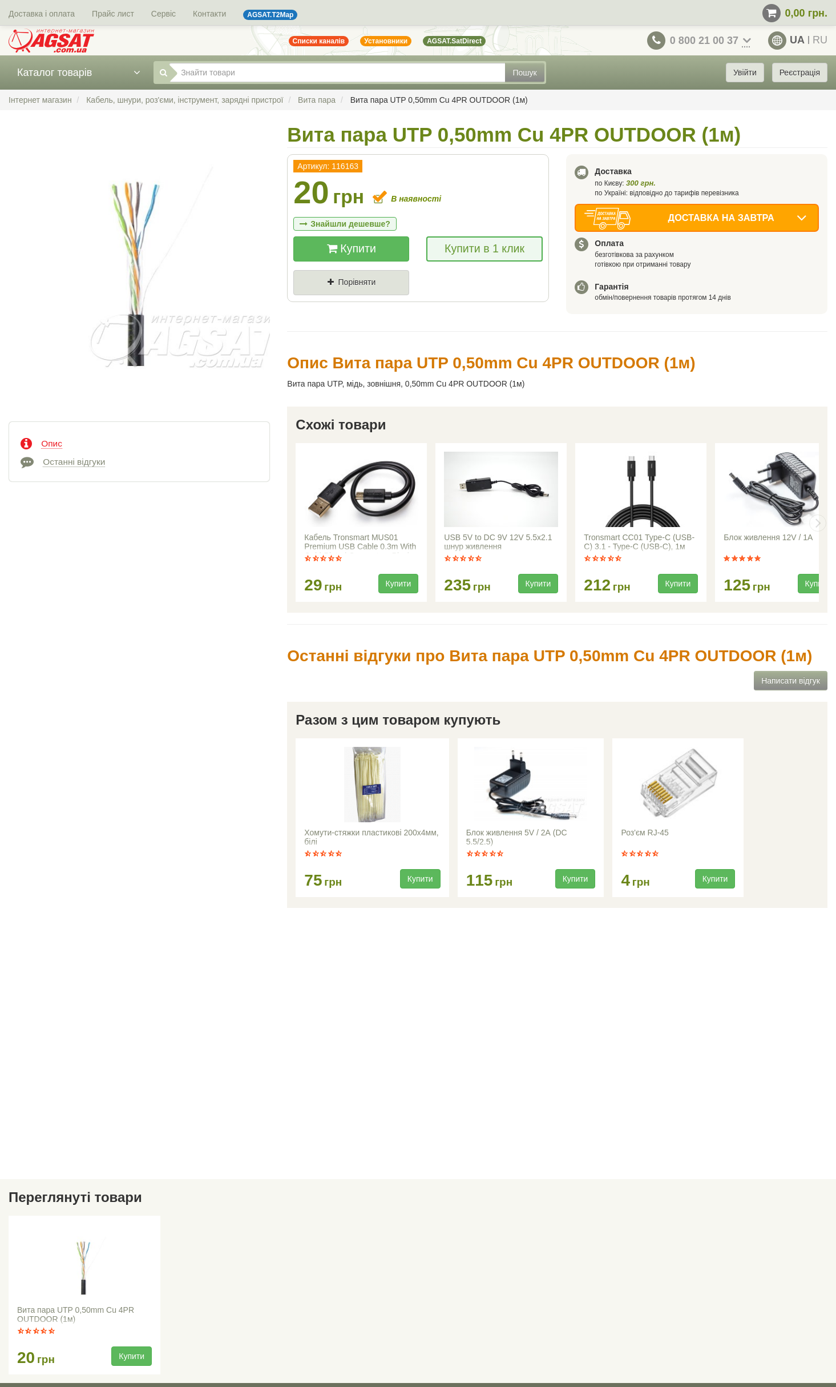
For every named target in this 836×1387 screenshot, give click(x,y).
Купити (351, 248)
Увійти (745, 72)
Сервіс (163, 13)
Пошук (524, 72)
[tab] (139, 442)
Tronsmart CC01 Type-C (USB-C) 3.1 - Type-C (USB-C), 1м (639, 542)
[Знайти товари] (337, 72)
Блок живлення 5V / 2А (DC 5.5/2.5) (516, 837)
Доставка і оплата (42, 13)
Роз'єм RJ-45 (644, 832)
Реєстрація (800, 72)
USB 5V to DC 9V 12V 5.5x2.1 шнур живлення (498, 542)
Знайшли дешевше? (345, 223)
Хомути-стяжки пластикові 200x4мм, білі (371, 837)
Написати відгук (790, 680)
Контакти (209, 13)
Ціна (312, 301)
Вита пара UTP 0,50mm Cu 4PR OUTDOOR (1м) (75, 1314)
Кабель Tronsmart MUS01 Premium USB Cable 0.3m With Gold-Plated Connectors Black (360, 543)
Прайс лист (113, 13)
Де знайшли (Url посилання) (419, 301)
